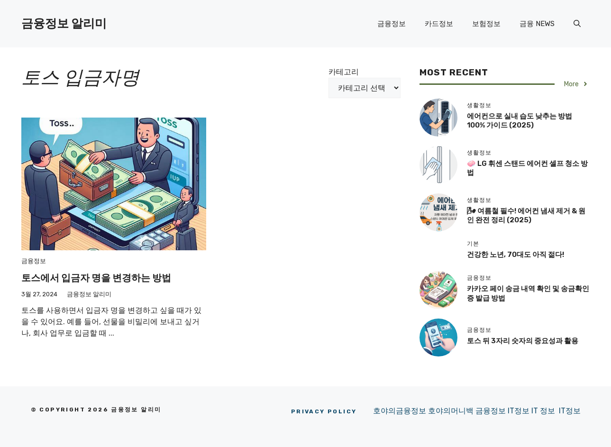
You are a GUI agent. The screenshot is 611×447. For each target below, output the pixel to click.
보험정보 (486, 23)
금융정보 (391, 23)
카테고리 (343, 71)
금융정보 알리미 (64, 23)
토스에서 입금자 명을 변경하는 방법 (96, 277)
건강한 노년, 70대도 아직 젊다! (515, 254)
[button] (577, 23)
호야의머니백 (451, 410)
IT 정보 (543, 410)
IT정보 (519, 410)
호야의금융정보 (399, 410)
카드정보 (439, 23)
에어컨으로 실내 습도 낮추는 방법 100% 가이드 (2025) (519, 121)
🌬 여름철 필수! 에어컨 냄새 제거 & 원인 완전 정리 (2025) (526, 216)
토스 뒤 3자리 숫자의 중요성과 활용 (522, 341)
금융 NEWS (537, 23)
